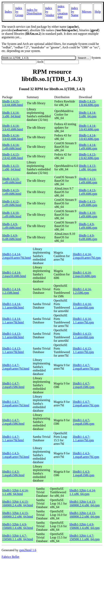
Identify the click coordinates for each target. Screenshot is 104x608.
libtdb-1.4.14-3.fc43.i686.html (12, 127)
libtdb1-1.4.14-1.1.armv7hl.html (13, 320)
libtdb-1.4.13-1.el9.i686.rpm (88, 180)
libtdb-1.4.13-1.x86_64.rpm (88, 167)
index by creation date (62, 12)
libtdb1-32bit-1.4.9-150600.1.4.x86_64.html (17, 526)
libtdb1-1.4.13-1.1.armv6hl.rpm (83, 335)
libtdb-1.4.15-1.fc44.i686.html (12, 103)
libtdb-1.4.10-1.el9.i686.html (11, 214)
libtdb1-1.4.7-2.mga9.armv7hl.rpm (86, 366)
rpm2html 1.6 (27, 550)
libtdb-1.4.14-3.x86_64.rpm (88, 114)
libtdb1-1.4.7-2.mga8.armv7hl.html (15, 403)
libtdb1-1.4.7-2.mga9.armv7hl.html (15, 366)
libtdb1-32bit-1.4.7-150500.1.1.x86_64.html (17, 537)
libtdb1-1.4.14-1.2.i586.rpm (82, 291)
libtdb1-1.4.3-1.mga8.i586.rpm (83, 473)
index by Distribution (34, 11)
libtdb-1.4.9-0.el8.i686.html (11, 237)
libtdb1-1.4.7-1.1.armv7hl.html (13, 438)
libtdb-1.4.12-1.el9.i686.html (11, 203)
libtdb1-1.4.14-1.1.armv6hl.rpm (83, 305)
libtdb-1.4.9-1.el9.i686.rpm (88, 226)
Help (98, 11)
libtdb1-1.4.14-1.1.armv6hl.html (13, 305)
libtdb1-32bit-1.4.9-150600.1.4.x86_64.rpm (84, 526)
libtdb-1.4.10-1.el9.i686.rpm (88, 214)
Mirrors (86, 11)
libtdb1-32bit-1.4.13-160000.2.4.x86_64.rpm (84, 503)
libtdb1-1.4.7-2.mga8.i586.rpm (83, 421)
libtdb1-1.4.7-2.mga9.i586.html (13, 385)
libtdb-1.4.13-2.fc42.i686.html (12, 156)
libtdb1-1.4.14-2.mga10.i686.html (14, 274)
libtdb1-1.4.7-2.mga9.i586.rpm (83, 385)
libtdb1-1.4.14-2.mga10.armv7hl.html (16, 256)
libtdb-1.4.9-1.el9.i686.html (11, 226)
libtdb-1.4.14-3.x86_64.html (11, 114)
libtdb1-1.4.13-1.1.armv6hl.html (13, 335)
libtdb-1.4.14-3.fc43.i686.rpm (89, 127)
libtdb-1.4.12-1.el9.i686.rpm (88, 203)
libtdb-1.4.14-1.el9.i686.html (11, 146)
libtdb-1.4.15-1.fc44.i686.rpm (89, 103)
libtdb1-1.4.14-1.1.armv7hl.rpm (83, 320)
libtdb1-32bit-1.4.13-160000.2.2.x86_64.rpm (84, 514)
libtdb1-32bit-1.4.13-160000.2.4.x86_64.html (17, 503)
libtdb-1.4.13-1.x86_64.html (11, 167)
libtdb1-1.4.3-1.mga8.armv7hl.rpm (86, 455)
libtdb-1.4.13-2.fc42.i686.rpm (89, 156)
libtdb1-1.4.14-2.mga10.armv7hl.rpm (87, 256)
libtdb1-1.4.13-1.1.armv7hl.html (13, 350)
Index (8, 11)
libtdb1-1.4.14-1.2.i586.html (11, 291)
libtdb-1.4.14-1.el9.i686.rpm (88, 146)
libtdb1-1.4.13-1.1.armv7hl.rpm (83, 350)
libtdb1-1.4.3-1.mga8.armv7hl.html (15, 455)
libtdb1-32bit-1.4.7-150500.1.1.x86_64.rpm (84, 537)
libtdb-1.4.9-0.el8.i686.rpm (88, 237)
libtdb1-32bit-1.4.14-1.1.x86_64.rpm (82, 492)
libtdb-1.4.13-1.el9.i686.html (11, 180)
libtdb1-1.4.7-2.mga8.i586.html (13, 421)
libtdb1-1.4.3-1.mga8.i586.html (13, 473)
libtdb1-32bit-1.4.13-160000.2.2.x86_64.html (17, 514)
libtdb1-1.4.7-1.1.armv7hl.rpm (83, 438)
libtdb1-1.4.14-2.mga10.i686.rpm (84, 274)
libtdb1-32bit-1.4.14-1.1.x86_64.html (15, 492)
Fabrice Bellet (10, 556)
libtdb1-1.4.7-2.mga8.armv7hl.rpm (86, 403)
